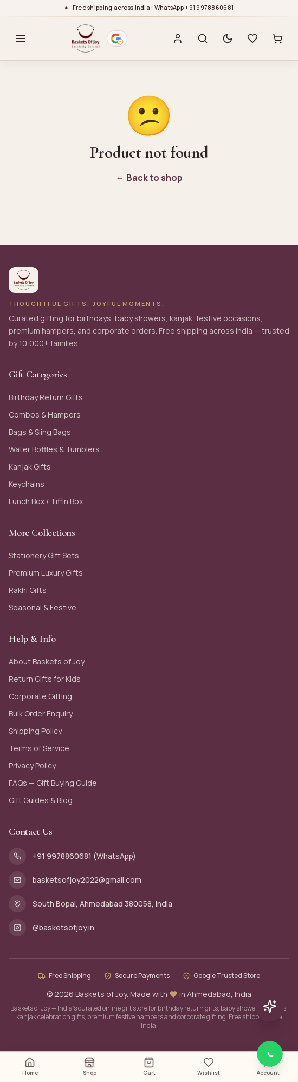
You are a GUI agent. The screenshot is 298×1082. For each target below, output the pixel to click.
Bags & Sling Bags (40, 432)
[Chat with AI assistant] (270, 1006)
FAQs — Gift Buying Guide (53, 783)
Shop (89, 1067)
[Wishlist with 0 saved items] (252, 38)
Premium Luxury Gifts (46, 573)
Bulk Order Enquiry (41, 713)
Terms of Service (39, 748)
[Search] (203, 38)
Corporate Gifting (40, 696)
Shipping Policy (35, 731)
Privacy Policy (32, 765)
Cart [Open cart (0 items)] (149, 1067)
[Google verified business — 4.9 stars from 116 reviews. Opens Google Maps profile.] (117, 38)
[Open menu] (21, 38)
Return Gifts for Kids (45, 679)
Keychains (26, 484)
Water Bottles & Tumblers (54, 449)
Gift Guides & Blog (41, 800)
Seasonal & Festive (42, 607)
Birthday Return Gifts (46, 397)
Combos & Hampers (45, 414)
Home (30, 1067)
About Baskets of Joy (47, 661)
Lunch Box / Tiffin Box (46, 501)
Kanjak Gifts (30, 466)
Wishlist (208, 1067)
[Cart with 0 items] (277, 38)
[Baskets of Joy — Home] (86, 38)
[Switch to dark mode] (227, 38)
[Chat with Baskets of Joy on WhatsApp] (270, 1054)
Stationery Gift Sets (44, 555)
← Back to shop (149, 178)
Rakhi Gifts (28, 590)
